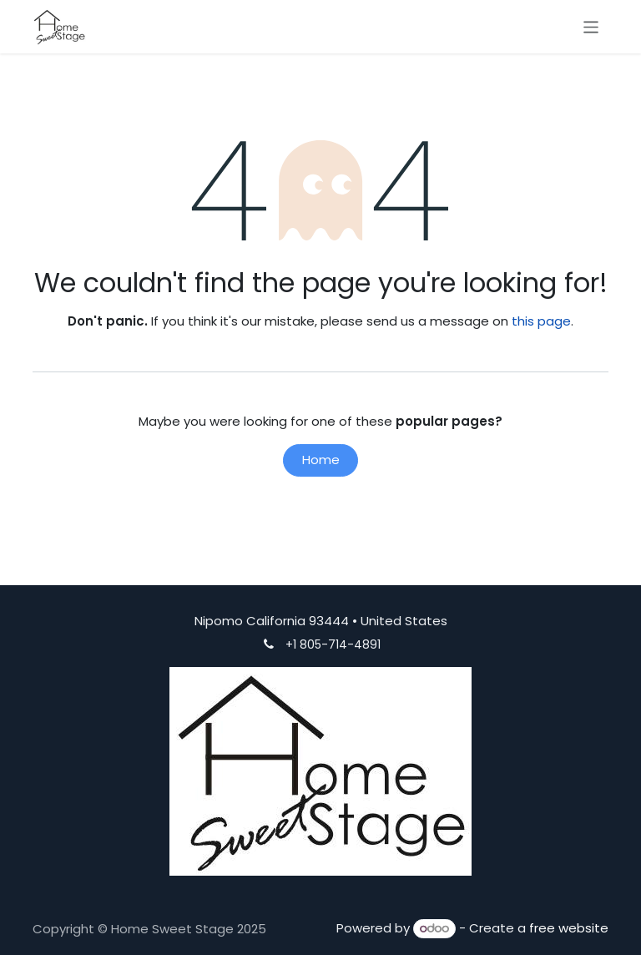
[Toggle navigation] (591, 26)
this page (541, 321)
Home (321, 459)
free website (568, 928)
